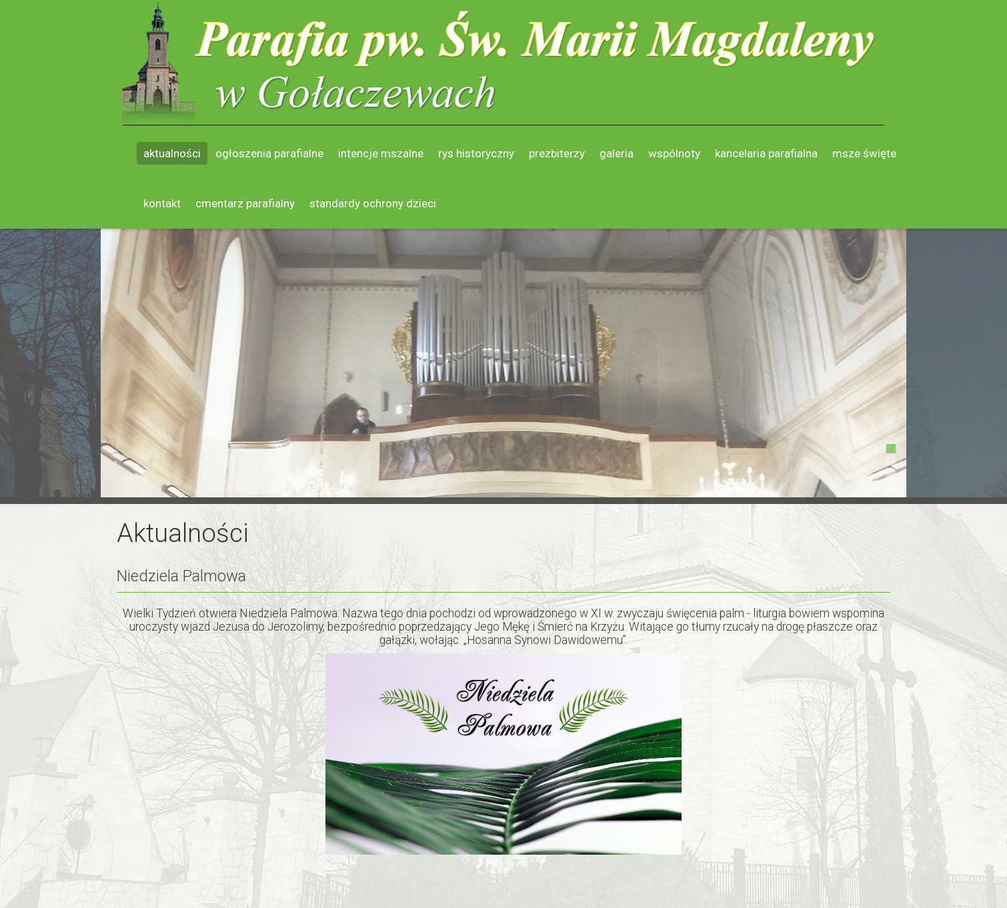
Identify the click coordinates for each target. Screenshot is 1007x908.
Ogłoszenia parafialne (269, 153)
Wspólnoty (674, 153)
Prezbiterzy (557, 153)
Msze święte (864, 153)
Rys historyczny (476, 153)
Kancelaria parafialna (766, 153)
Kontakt (162, 203)
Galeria (617, 153)
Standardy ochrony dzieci (372, 203)
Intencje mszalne (380, 153)
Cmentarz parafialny (245, 203)
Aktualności (172, 153)
